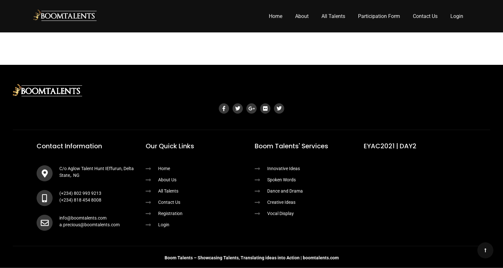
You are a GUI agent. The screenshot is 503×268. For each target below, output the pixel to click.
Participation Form (379, 16)
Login (456, 16)
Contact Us (425, 16)
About (302, 16)
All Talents (333, 16)
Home (275, 16)
